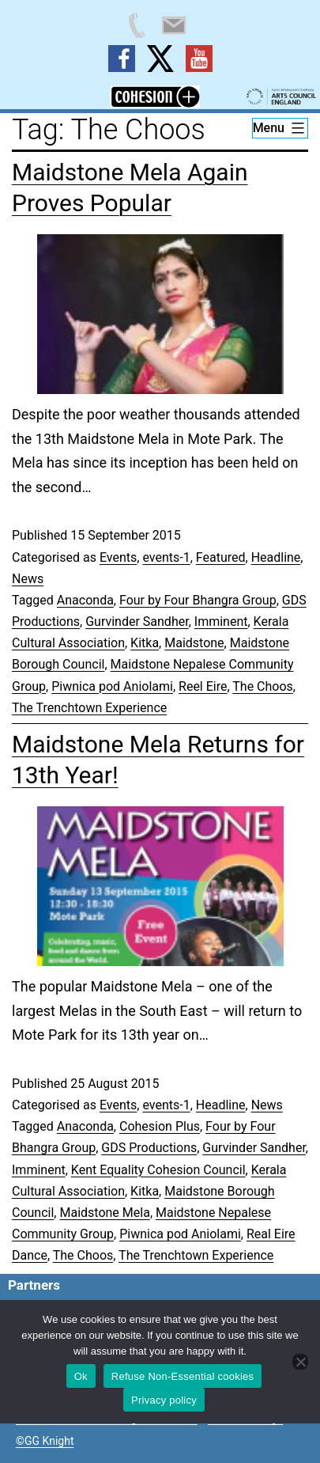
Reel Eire (203, 686)
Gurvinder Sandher (136, 621)
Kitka (144, 642)
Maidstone (194, 642)
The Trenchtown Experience (89, 707)
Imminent (221, 621)
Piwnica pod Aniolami (112, 686)
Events (118, 557)
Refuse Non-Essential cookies (182, 1376)
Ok (81, 1376)
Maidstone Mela (104, 1212)
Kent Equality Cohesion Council (158, 1169)
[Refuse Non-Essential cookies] (300, 1362)
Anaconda (85, 600)
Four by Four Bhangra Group (198, 600)
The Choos (262, 686)
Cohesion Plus (159, 1126)
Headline (276, 557)
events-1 (166, 557)
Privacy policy (164, 1400)
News (27, 578)
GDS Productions (149, 1147)
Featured (221, 557)
